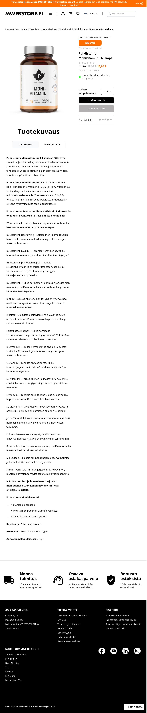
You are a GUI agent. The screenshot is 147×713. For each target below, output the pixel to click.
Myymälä (61, 619)
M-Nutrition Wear (14, 680)
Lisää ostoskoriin (96, 100)
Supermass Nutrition (15, 654)
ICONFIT (9, 671)
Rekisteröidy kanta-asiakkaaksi (121, 619)
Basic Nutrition (12, 663)
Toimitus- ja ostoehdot (68, 624)
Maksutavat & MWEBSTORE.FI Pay (22, 624)
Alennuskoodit (64, 628)
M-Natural (10, 675)
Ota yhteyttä (11, 615)
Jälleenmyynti (64, 632)
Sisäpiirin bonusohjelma (118, 615)
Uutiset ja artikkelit (115, 628)
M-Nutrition (11, 658)
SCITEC (8, 667)
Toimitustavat (12, 628)
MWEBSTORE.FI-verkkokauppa (72, 615)
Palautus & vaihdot (14, 619)
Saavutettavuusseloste (68, 641)
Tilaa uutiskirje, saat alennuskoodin (123, 624)
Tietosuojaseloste (66, 636)
